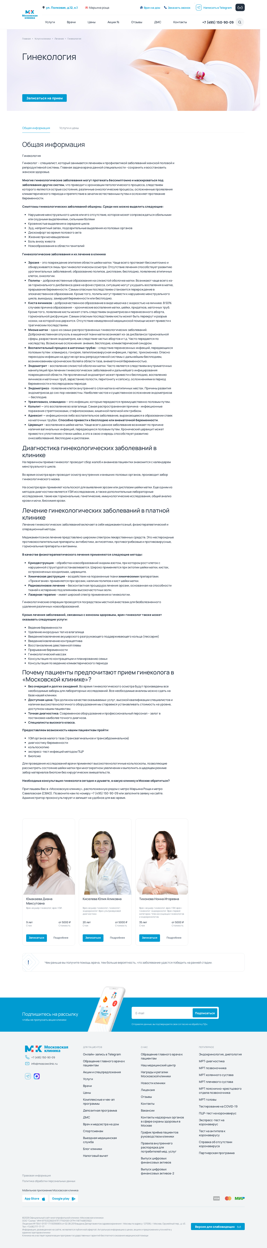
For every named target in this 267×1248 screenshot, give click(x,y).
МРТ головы (207, 1099)
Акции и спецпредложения (102, 1072)
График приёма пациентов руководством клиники (159, 1134)
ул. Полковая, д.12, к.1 (60, 7)
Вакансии (147, 1110)
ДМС (157, 22)
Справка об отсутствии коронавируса (215, 1144)
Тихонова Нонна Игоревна (159, 898)
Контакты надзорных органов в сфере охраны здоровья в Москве (162, 1121)
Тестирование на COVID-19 (218, 1106)
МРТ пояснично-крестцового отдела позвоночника (220, 1091)
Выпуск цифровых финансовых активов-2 (157, 1171)
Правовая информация (36, 1175)
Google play (63, 1198)
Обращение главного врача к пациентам (104, 1063)
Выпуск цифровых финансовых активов (156, 1160)
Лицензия (148, 1090)
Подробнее (60, 937)
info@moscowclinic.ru (41, 1063)
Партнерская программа (217, 1153)
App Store (35, 1198)
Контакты (180, 22)
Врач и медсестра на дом (101, 1124)
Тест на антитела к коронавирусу (212, 1133)
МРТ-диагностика (212, 1061)
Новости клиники (153, 1083)
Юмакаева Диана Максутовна (39, 900)
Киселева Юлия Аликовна (102, 898)
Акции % (113, 22)
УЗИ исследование (81, 491)
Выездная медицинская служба (100, 1140)
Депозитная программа (100, 1110)
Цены (91, 22)
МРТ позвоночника (212, 1068)
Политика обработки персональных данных (48, 1181)
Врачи (71, 22)
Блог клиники (92, 1149)
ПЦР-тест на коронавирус (217, 1113)
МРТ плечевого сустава (216, 1082)
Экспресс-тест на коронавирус (211, 1122)
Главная (26, 38)
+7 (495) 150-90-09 (218, 22)
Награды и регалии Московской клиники (156, 1074)
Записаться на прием (44, 97)
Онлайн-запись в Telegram (102, 1054)
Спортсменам (93, 1131)
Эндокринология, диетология (220, 1054)
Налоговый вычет (95, 1156)
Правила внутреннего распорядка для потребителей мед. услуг (159, 1147)
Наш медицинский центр (158, 1065)
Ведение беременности (45, 627)
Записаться (36, 937)
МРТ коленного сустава (216, 1075)
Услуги (50, 22)
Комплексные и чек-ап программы (99, 1101)
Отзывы (136, 22)
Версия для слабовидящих (218, 1226)
